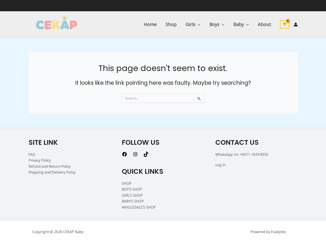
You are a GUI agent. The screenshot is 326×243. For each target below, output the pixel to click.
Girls (193, 24)
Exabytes (278, 231)
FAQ (31, 154)
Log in (220, 164)
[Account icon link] (296, 24)
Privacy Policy (39, 160)
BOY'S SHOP (132, 189)
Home (150, 24)
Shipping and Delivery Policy (52, 172)
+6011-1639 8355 (254, 154)
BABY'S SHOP (133, 201)
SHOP (126, 183)
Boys (216, 24)
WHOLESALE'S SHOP (139, 207)
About (264, 24)
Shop (171, 24)
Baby (241, 24)
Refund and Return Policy (49, 166)
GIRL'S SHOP (132, 195)
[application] (197, 24)
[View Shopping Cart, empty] (284, 24)
